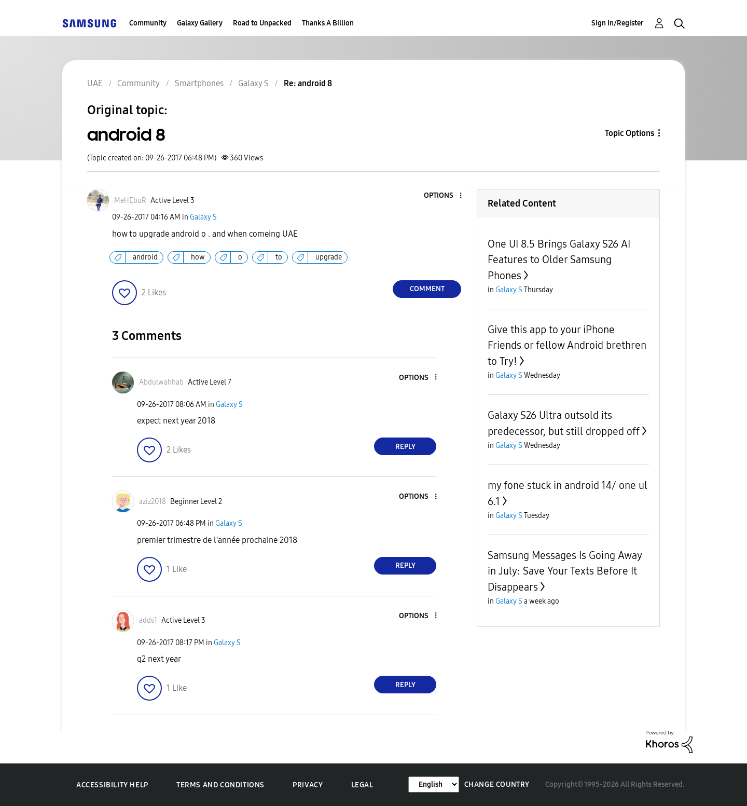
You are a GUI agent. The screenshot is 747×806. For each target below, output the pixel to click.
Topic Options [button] (629, 133)
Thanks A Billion (328, 23)
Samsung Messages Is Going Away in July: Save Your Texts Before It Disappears (565, 571)
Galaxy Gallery (200, 23)
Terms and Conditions (220, 785)
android (145, 257)
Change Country (497, 784)
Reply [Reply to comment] (405, 446)
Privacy (308, 785)
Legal (362, 785)
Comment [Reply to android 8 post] (427, 288)
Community (148, 23)
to (278, 257)
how (198, 257)
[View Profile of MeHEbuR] (130, 200)
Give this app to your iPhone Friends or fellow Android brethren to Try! (567, 345)
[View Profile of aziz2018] (152, 501)
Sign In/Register (617, 23)
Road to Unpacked (262, 23)
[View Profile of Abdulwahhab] (161, 382)
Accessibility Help (112, 785)
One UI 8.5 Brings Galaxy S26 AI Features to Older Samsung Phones (559, 260)
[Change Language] (433, 784)
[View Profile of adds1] (148, 620)
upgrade (328, 257)
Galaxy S (203, 217)
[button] (443, 196)
